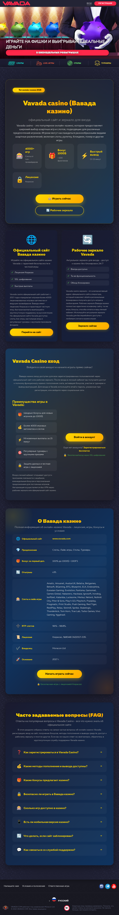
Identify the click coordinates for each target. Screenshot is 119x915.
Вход (89, 3)
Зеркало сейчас (87, 326)
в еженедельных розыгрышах (57, 53)
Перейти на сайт (31, 332)
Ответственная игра (58, 886)
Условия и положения (33, 886)
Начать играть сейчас (59, 674)
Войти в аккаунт (84, 437)
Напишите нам (11, 886)
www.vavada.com (61, 539)
